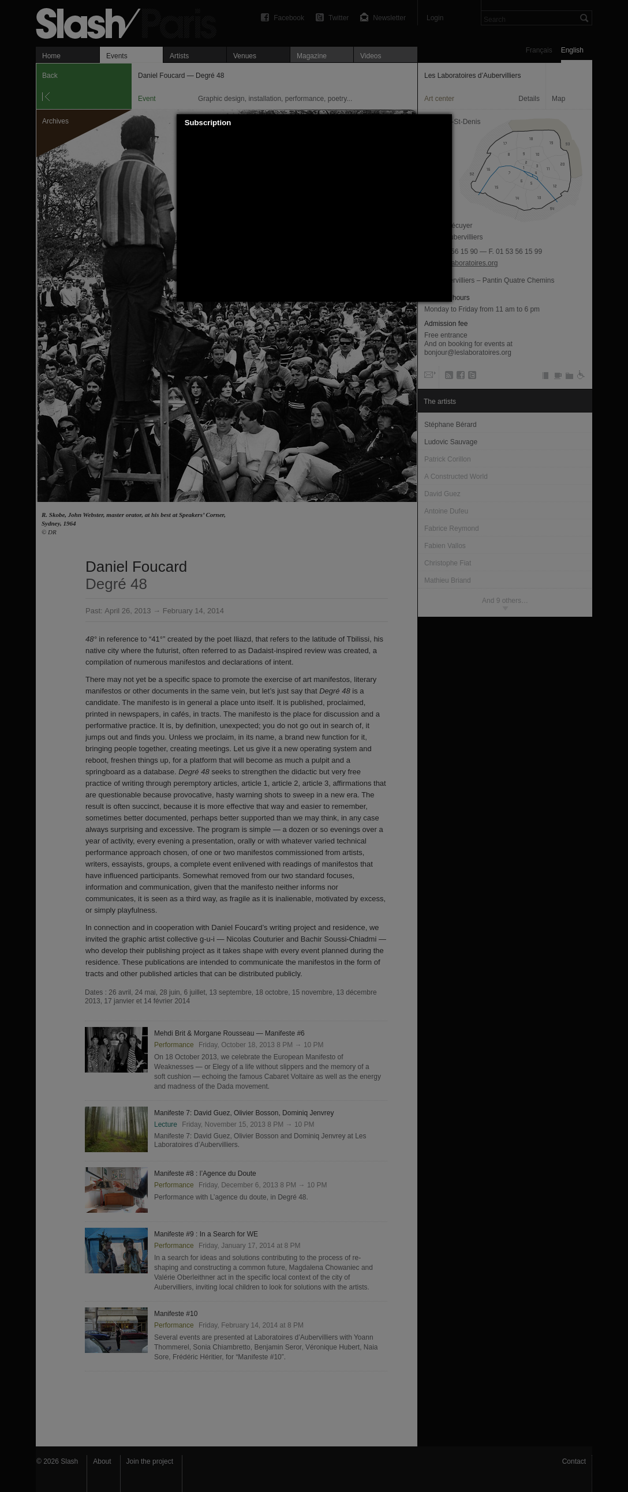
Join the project (149, 1461)
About (102, 1461)
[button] (443, 123)
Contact (574, 1461)
